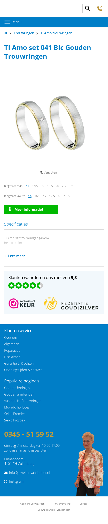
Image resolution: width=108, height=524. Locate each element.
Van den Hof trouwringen (22, 400)
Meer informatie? (26, 209)
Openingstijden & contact (23, 370)
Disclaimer (12, 357)
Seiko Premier (14, 413)
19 (42, 186)
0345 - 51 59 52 (29, 434)
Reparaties (12, 350)
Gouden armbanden (19, 394)
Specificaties (16, 224)
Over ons (10, 337)
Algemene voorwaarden (32, 503)
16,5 (37, 196)
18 (27, 186)
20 (57, 186)
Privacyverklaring (62, 503)
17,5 (52, 196)
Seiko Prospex (14, 420)
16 (29, 196)
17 (44, 196)
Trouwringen (24, 33)
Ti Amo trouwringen (56, 33)
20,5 (65, 186)
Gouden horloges (17, 388)
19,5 (50, 186)
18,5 (35, 186)
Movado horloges (17, 407)
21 (72, 186)
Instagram (16, 481)
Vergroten (48, 172)
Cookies (83, 503)
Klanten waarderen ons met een (42, 277)
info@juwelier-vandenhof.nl (29, 472)
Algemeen (11, 344)
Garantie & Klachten (19, 363)
